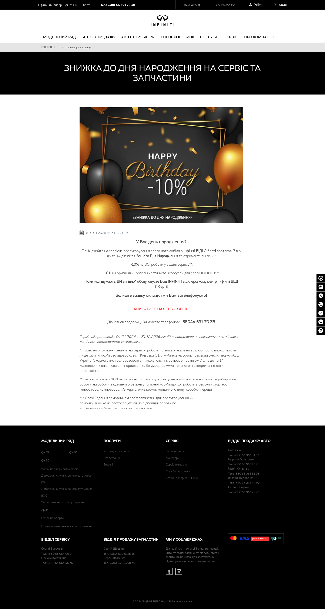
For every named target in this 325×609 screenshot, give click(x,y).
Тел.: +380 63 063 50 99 (243, 482)
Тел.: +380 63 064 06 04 (57, 553)
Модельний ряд (60, 37)
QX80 (45, 460)
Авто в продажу (99, 37)
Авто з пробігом (138, 37)
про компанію (260, 37)
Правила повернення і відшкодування (66, 526)
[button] (280, 5)
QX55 (45, 452)
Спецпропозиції (177, 37)
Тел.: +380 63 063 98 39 (119, 563)
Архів (44, 510)
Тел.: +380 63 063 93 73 (243, 464)
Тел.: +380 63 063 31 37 (243, 455)
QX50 (73, 452)
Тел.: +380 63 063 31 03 (243, 473)
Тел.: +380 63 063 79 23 (243, 492)
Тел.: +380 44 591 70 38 (118, 5)
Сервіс (231, 37)
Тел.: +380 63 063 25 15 (119, 553)
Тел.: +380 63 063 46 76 (57, 563)
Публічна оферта (52, 518)
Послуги (209, 37)
